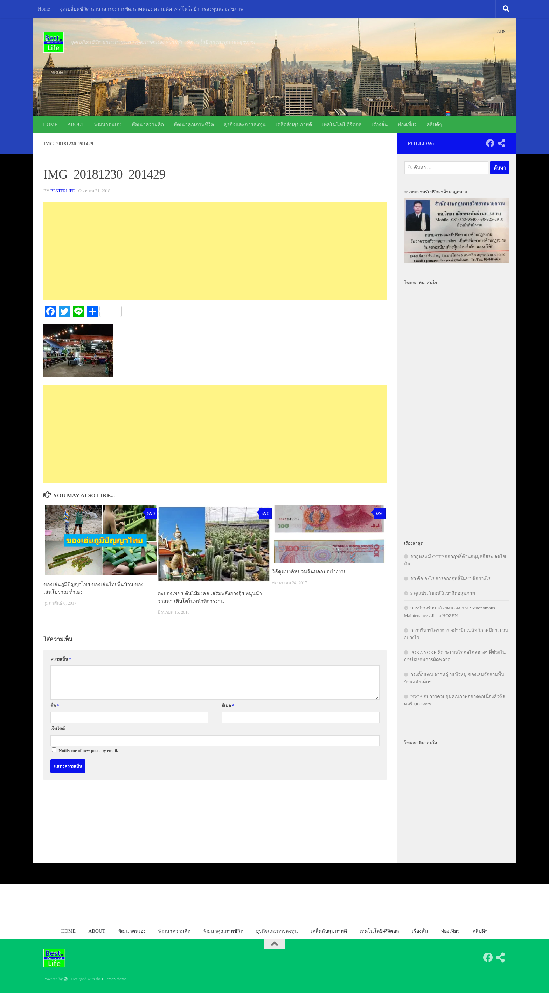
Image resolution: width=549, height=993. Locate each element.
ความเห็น (60, 658)
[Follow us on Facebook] (490, 143)
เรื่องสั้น (379, 124)
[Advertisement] (215, 251)
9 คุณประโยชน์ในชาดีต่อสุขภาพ (442, 593)
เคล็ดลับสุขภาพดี (294, 124)
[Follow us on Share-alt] (501, 143)
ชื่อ (54, 705)
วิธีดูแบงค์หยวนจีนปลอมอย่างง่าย (309, 571)
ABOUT (75, 124)
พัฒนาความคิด (148, 124)
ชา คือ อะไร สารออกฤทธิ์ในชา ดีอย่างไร (450, 578)
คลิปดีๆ (434, 124)
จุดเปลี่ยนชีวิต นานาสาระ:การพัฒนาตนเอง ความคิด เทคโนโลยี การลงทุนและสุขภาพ (151, 9)
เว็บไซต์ (57, 728)
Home (44, 9)
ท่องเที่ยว (407, 124)
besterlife (63, 190)
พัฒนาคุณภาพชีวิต (194, 124)
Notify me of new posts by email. (88, 750)
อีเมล (228, 705)
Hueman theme (114, 979)
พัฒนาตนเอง (108, 124)
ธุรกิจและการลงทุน (245, 124)
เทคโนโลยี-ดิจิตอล (342, 124)
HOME (50, 124)
